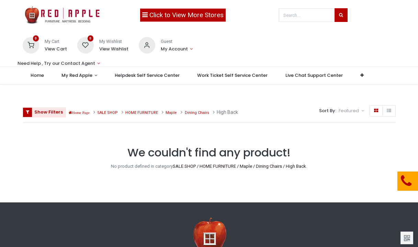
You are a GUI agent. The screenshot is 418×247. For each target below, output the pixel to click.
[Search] (341, 15)
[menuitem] (38, 75)
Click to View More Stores (183, 15)
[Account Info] (177, 49)
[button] (362, 75)
